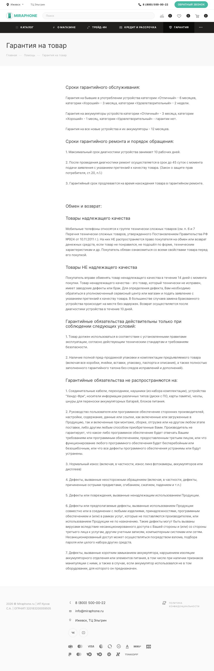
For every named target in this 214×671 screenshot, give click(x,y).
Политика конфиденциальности (184, 605)
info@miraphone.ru (89, 611)
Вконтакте (72, 632)
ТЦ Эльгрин (38, 4)
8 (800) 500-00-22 (155, 4)
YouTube (83, 632)
